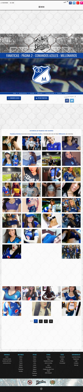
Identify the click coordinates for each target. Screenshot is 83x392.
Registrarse (76, 359)
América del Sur (23, 93)
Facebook (62, 357)
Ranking (48, 357)
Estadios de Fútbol (48, 361)
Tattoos (21, 365)
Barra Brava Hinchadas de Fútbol (41, 43)
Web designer (48, 373)
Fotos (20, 359)
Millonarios (39, 93)
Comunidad (62, 363)
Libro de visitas (48, 363)
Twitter (62, 359)
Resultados (48, 367)
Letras (20, 361)
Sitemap (76, 365)
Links (34, 363)
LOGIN (12, 3)
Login (76, 361)
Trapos (20, 363)
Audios (34, 361)
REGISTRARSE (4, 3)
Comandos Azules (49, 93)
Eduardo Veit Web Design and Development (41, 388)
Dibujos (21, 367)
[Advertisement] (41, 22)
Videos (20, 357)
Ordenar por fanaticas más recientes (41, 130)
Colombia (32, 93)
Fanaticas (59, 93)
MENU (41, 6)
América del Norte (6, 361)
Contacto (76, 363)
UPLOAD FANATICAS (41, 98)
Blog (48, 359)
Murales (21, 371)
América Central (7, 359)
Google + (62, 361)
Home (14, 93)
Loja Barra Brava (76, 357)
